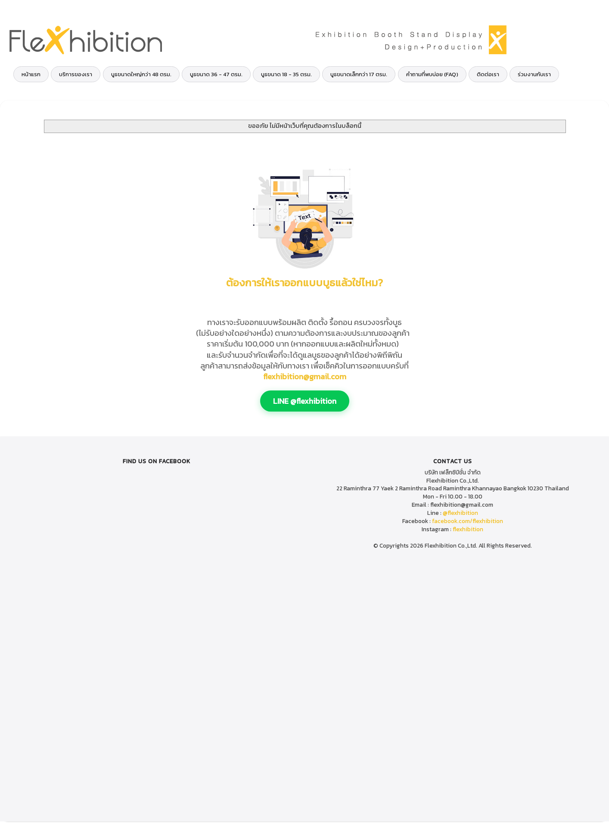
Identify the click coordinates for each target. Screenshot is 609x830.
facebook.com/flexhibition (467, 521)
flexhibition (468, 529)
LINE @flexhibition (304, 401)
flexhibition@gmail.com (304, 376)
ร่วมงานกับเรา (534, 74)
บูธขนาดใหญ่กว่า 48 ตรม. (141, 74)
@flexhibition (460, 512)
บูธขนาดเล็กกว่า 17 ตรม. (358, 74)
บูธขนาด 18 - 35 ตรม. (286, 74)
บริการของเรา (75, 74)
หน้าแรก (31, 74)
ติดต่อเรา (488, 74)
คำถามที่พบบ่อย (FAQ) (432, 74)
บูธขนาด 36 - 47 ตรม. (216, 74)
